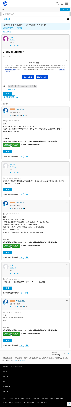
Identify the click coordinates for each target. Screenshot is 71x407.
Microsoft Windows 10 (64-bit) (27, 86)
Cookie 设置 (28, 77)
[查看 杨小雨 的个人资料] (12, 164)
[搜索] (35, 14)
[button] (67, 36)
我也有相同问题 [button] (9, 97)
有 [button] (21, 156)
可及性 (17, 398)
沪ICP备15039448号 (47, 398)
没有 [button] (26, 156)
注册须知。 (22, 360)
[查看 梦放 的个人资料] (11, 265)
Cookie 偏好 (36, 398)
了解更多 (20, 28)
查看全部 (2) (11, 89)
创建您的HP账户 (7, 28)
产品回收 (10, 398)
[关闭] (67, 60)
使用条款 (15, 360)
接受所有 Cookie (42, 77)
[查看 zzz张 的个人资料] (12, 37)
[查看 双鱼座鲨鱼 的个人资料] (20, 109)
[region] (35, 70)
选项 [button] (68, 19)
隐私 (22, 398)
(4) (17, 97)
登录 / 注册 (65, 9)
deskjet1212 (12, 86)
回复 (7, 94)
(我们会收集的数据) (10, 70)
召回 (4, 398)
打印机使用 (7, 19)
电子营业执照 (59, 398)
